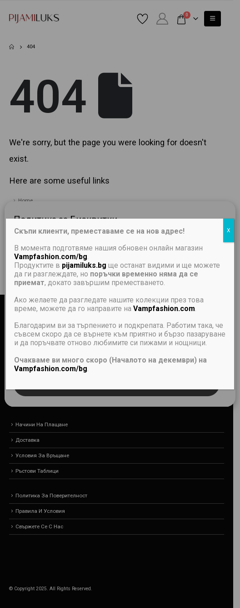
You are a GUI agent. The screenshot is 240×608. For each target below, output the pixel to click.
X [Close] (228, 230)
